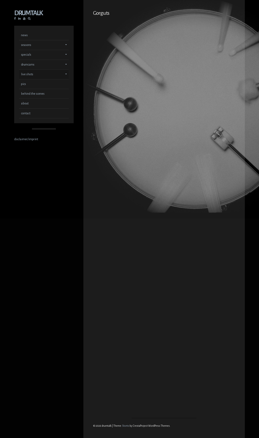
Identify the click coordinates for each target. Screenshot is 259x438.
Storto (125, 425)
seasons (26, 45)
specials (26, 55)
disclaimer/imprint (26, 139)
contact (25, 113)
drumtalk (28, 13)
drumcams (27, 65)
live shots (27, 74)
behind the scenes (33, 94)
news (24, 35)
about (25, 103)
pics (23, 84)
